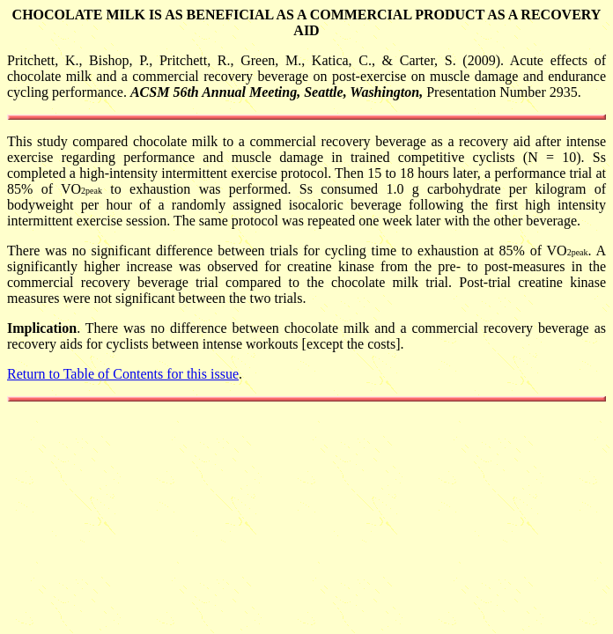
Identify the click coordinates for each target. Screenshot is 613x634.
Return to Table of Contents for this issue (123, 373)
